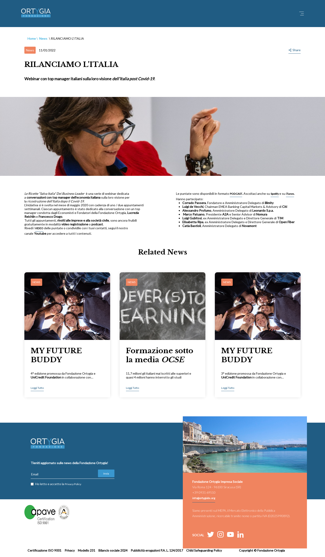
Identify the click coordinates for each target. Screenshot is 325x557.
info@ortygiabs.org (203, 498)
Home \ (33, 38)
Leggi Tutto (37, 388)
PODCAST (236, 193)
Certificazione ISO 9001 (44, 550)
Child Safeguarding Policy (204, 550)
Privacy (70, 550)
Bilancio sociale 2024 (113, 550)
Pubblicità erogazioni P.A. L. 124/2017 (157, 550)
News (43, 38)
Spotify (275, 193)
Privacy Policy (73, 484)
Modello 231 (86, 550)
